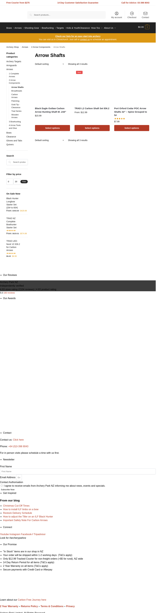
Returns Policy (29, 604)
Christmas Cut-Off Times (16, 504)
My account (116, 15)
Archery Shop (12, 45)
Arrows (25, 45)
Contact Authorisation (11, 480)
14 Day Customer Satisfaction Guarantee (77, 3)
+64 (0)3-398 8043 (18, 444)
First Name (6, 465)
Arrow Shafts (17, 85)
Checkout (131, 15)
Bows (9, 131)
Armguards (11, 64)
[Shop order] (49, 62)
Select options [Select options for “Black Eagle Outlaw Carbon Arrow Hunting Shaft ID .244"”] (52, 126)
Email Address (8, 475)
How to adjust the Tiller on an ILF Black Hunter (28, 515)
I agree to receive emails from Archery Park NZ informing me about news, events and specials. (54, 484)
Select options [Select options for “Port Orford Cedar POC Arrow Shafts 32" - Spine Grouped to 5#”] (132, 126)
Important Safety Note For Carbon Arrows (25, 518)
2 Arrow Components (40, 45)
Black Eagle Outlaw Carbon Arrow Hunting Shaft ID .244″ (50, 108)
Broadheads (16, 89)
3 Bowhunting (15, 120)
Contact (145, 15)
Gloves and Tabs (14, 139)
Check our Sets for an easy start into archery (77, 34)
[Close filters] (29, 52)
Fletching (15, 99)
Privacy (70, 604)
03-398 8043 (144, 3)
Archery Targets (13, 60)
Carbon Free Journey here (31, 598)
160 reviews (9, 291)
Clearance (11, 135)
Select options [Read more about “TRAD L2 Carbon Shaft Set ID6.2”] (92, 126)
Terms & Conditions (52, 604)
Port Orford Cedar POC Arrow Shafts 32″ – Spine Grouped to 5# (130, 110)
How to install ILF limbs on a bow (20, 507)
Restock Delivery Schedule (17, 511)
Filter (24, 180)
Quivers (10, 142)
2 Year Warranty (9, 604)
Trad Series (16, 109)
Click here (18, 438)
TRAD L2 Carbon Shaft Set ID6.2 (92, 106)
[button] (143, 27)
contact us (85, 38)
